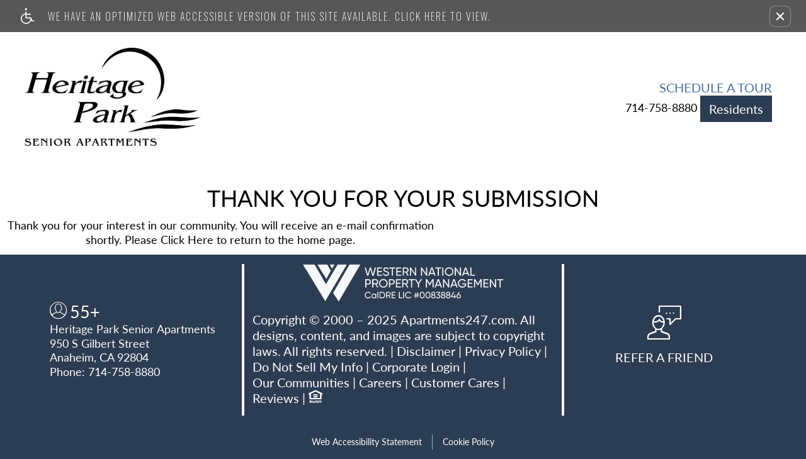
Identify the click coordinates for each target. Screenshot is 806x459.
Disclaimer (426, 350)
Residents (736, 108)
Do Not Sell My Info (308, 366)
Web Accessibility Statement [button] (367, 441)
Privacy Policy (503, 350)
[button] (780, 16)
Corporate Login (416, 366)
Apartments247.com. (459, 319)
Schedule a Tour (715, 87)
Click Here (187, 239)
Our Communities (301, 382)
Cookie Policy (468, 441)
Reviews (276, 398)
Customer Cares (455, 382)
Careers (380, 382)
